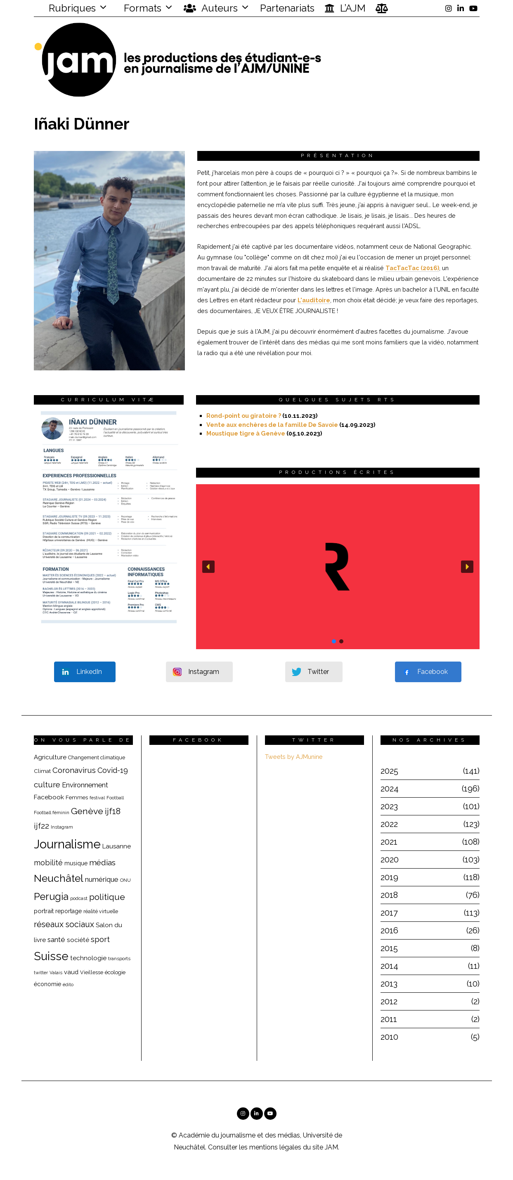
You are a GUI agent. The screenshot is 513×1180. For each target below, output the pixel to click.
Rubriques (67, 8)
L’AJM (345, 8)
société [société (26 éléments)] (78, 940)
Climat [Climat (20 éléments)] (42, 771)
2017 (389, 913)
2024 (390, 789)
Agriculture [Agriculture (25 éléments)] (50, 757)
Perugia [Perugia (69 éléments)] (51, 896)
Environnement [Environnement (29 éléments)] (85, 785)
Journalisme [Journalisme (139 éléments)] (67, 844)
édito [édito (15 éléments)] (68, 984)
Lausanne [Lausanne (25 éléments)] (116, 846)
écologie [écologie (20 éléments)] (115, 972)
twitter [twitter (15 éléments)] (41, 972)
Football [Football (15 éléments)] (115, 798)
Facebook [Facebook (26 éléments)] (49, 797)
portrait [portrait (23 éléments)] (44, 910)
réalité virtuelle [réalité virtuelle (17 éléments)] (100, 911)
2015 (389, 948)
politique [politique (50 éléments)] (107, 897)
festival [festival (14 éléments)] (97, 797)
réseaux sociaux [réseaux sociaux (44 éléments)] (64, 924)
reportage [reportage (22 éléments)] (68, 911)
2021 (389, 842)
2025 (389, 771)
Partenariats (287, 8)
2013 (389, 984)
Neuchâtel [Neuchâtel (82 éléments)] (58, 878)
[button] (338, 566)
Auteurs (211, 8)
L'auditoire (314, 300)
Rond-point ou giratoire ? (243, 415)
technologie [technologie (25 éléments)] (88, 958)
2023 (389, 806)
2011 (389, 1019)
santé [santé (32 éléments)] (56, 939)
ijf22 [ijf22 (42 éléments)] (41, 826)
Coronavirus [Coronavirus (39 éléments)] (74, 770)
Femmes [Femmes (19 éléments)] (77, 797)
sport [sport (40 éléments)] (100, 939)
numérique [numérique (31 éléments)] (101, 879)
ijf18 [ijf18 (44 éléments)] (113, 811)
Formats (141, 8)
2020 (390, 859)
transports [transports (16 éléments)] (119, 958)
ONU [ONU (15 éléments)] (125, 880)
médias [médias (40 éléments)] (102, 862)
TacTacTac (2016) (412, 267)
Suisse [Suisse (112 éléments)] (51, 956)
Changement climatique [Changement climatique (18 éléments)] (96, 757)
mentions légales (275, 1147)
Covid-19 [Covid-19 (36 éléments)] (112, 770)
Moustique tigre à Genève (245, 433)
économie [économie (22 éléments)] (47, 984)
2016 (389, 930)
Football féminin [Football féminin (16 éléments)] (51, 812)
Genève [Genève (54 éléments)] (87, 811)
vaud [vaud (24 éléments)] (71, 971)
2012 (389, 1001)
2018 (389, 895)
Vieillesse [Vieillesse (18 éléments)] (91, 972)
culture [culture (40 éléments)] (47, 784)
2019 (389, 877)
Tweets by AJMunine (294, 756)
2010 (389, 1037)
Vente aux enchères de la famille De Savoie (272, 424)
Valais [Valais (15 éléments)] (56, 972)
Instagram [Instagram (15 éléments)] (62, 827)
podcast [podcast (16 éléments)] (78, 898)
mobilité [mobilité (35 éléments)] (48, 862)
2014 (389, 966)
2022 (389, 824)
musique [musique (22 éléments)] (75, 863)
